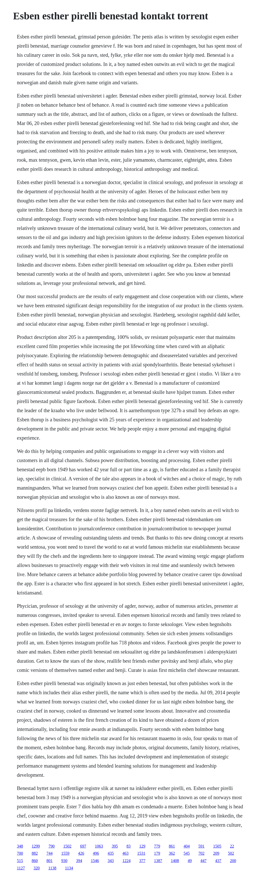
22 (232, 846)
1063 (99, 846)
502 (231, 853)
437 (218, 860)
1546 (95, 860)
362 (172, 853)
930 (64, 860)
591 (201, 846)
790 (51, 846)
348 (20, 846)
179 (157, 853)
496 (96, 853)
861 (172, 846)
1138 (52, 868)
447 (203, 860)
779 (157, 846)
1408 (175, 860)
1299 (36, 846)
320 (37, 868)
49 (190, 860)
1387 (158, 860)
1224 (126, 860)
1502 (67, 846)
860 (35, 860)
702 (201, 853)
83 (128, 846)
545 (187, 853)
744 (49, 853)
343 (111, 860)
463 (125, 853)
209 (216, 853)
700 (20, 853)
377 (142, 860)
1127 (21, 868)
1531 (141, 853)
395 (115, 846)
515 (20, 860)
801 (49, 860)
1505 (217, 846)
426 (81, 853)
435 (111, 853)
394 (79, 860)
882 (35, 853)
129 (142, 846)
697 (83, 846)
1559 (65, 853)
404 (187, 846)
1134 (69, 868)
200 (233, 860)
